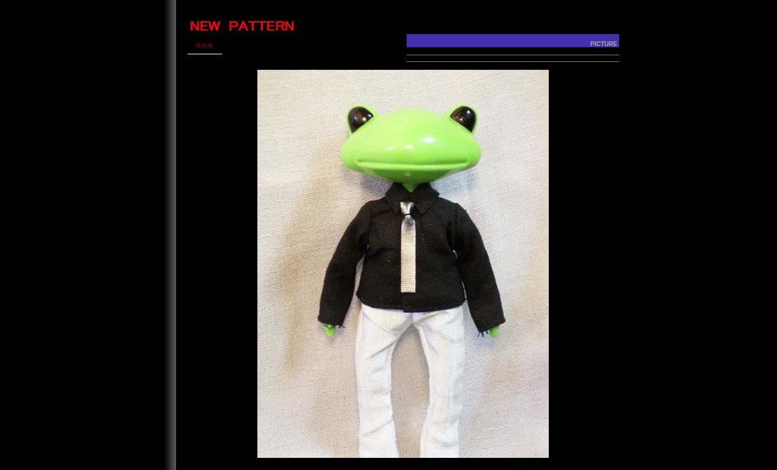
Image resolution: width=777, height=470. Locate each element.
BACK (204, 45)
